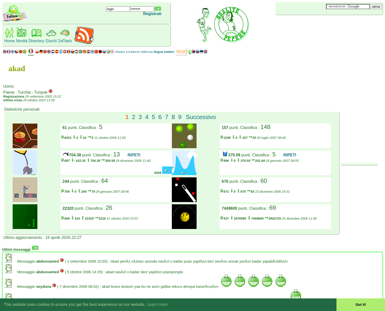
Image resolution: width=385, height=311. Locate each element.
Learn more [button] (157, 304)
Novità (21, 41)
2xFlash (65, 41)
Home (9, 41)
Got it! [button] (361, 305)
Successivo (201, 117)
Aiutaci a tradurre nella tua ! (145, 52)
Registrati (152, 14)
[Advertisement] (305, 23)
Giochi (51, 41)
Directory (36, 41)
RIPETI (134, 155)
